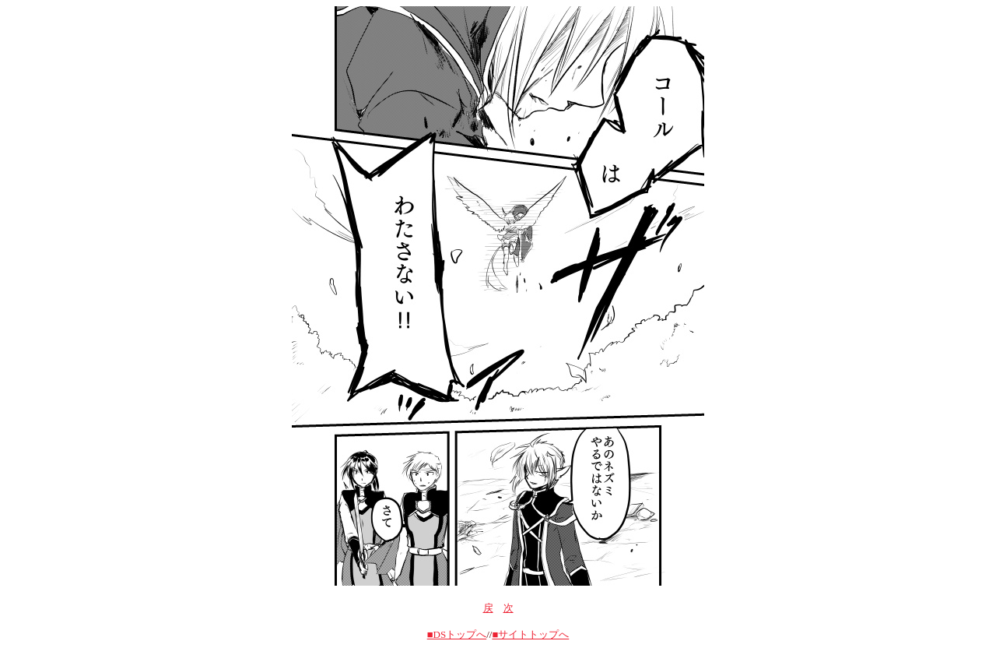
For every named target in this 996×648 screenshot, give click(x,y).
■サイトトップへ (530, 634)
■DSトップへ (456, 634)
